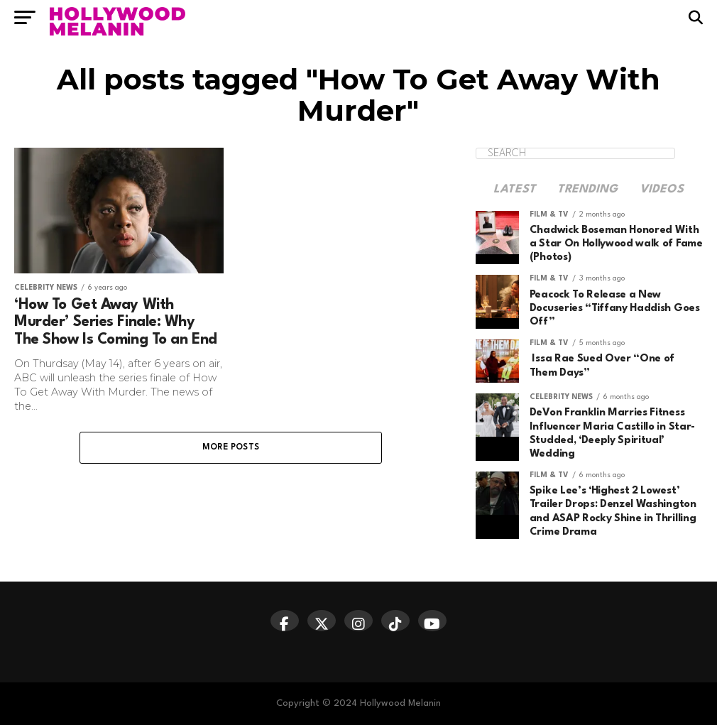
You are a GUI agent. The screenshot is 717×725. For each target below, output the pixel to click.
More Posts (231, 447)
